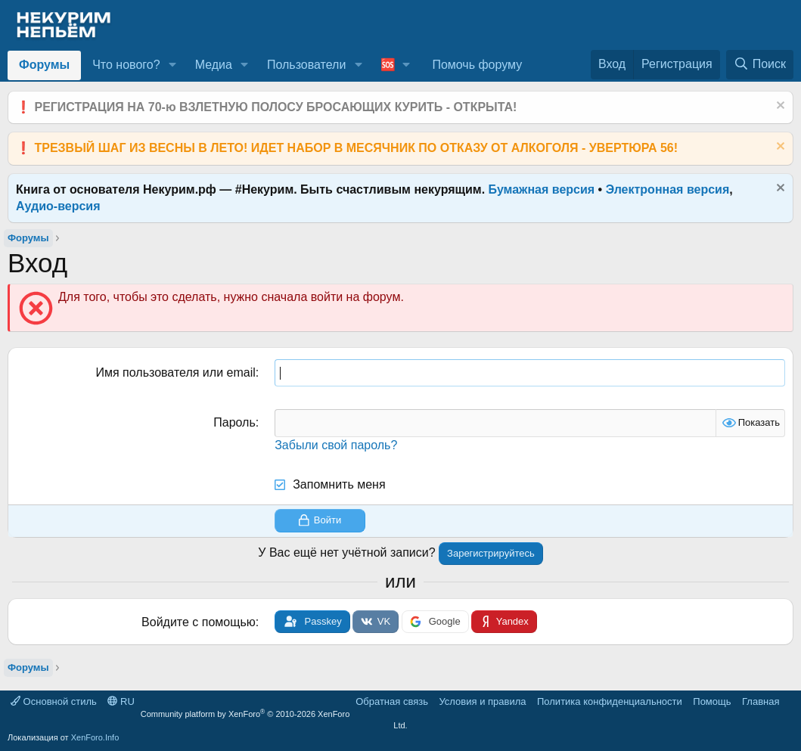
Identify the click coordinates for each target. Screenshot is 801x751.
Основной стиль (54, 701)
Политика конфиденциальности (609, 701)
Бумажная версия (542, 189)
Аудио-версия (58, 206)
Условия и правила (482, 701)
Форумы (44, 64)
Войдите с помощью (198, 622)
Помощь (712, 701)
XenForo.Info (95, 737)
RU (120, 701)
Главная (760, 701)
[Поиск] (759, 64)
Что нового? (126, 64)
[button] (172, 65)
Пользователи (306, 64)
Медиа (213, 64)
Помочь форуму (477, 64)
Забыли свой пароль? (336, 445)
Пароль (234, 422)
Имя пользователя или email (175, 372)
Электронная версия (668, 189)
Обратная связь (391, 701)
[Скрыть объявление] (778, 107)
